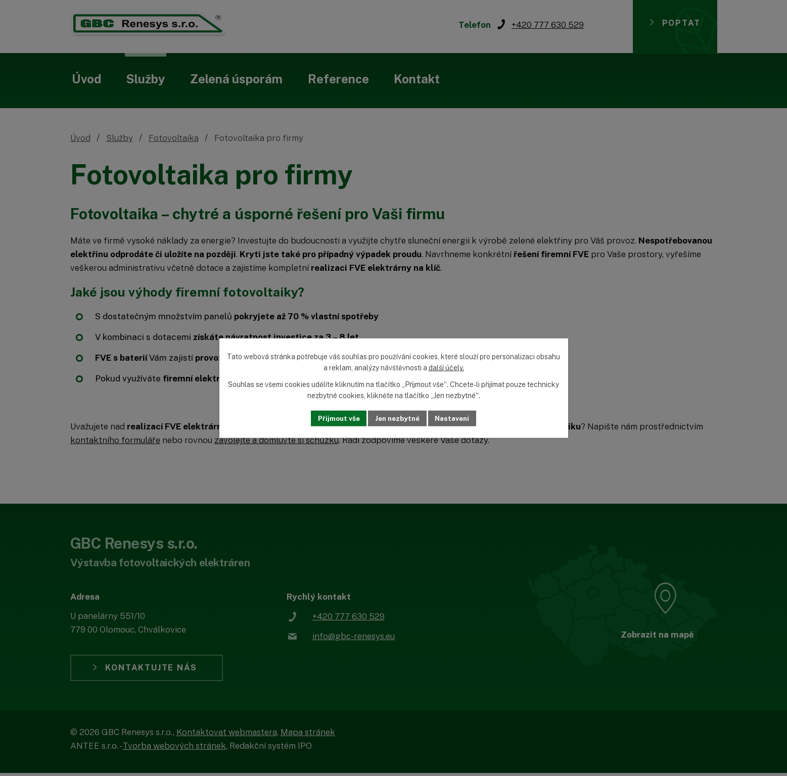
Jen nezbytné (397, 418)
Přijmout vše (335, 418)
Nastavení (455, 418)
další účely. (446, 368)
